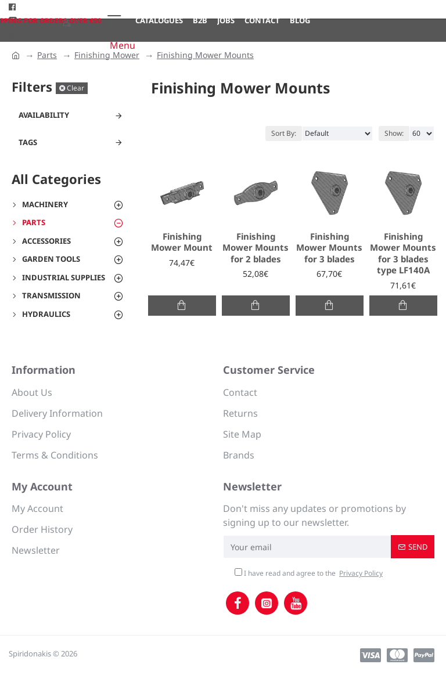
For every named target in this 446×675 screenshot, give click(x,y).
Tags (28, 142)
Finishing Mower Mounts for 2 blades (255, 248)
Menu (122, 45)
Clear (75, 88)
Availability (44, 115)
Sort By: (283, 133)
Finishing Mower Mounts (205, 54)
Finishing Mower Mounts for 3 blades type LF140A (403, 253)
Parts (47, 54)
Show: (394, 133)
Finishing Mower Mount (182, 242)
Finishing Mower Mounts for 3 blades (329, 248)
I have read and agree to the (309, 573)
